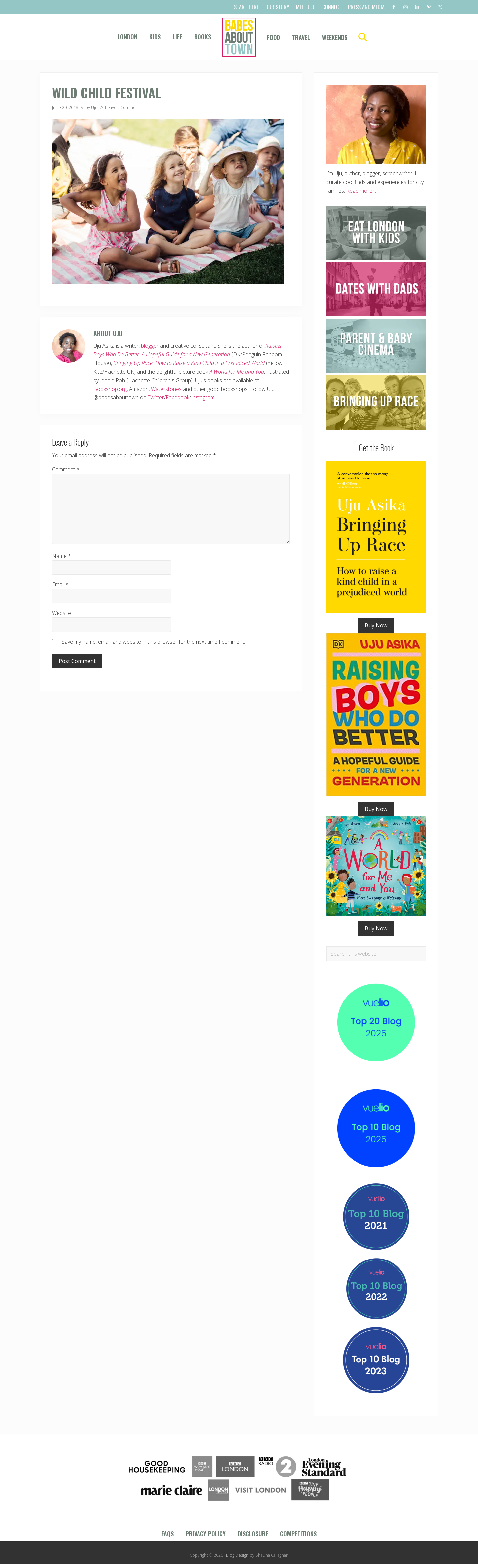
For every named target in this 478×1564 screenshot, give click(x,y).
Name (61, 556)
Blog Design (237, 1555)
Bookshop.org (110, 388)
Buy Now (376, 625)
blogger (150, 345)
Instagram (203, 397)
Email (60, 584)
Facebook (177, 397)
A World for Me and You (236, 371)
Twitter (156, 397)
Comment (65, 469)
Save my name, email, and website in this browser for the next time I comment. (153, 641)
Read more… (361, 190)
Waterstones (166, 388)
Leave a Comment (122, 107)
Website (61, 613)
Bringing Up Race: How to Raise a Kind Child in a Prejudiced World (189, 363)
